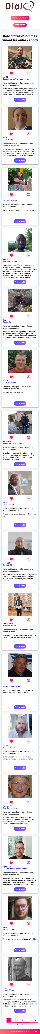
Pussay (5, 929)
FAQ (10, 1031)
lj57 (4, 684)
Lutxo (5, 988)
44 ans (24, 869)
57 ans (11, 322)
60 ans (12, 565)
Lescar (5, 990)
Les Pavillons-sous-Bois (12, 869)
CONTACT (34, 1031)
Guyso (5, 502)
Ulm (4, 320)
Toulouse (6, 383)
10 (27, 1025)
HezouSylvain (8, 624)
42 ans (10, 140)
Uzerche (6, 747)
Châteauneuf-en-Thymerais (13, 79)
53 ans (14, 201)
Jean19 (5, 381)
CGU (15, 1031)
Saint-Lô (6, 565)
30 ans (12, 929)
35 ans (11, 504)
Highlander (7, 867)
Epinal (5, 504)
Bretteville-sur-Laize (10, 444)
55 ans (13, 383)
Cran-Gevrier (7, 808)
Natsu (5, 927)
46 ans (27, 79)
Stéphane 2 (7, 259)
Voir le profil (20, 100)
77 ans (15, 808)
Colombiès (7, 201)
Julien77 (6, 138)
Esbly (5, 140)
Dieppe (5, 322)
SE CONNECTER (20, 25)
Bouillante (6, 261)
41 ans (14, 261)
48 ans (12, 747)
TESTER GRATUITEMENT (20, 18)
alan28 (5, 77)
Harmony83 (7, 806)
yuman (5, 745)
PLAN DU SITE (23, 1031)
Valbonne (6, 626)
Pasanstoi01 (7, 441)
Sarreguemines (8, 686)
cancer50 (6, 563)
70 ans (18, 686)
